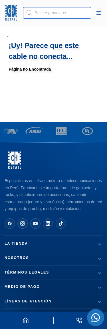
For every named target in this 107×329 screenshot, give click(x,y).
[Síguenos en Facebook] (10, 223)
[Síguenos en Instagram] (22, 223)
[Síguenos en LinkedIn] (48, 223)
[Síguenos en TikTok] (61, 223)
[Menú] (98, 13)
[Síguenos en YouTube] (35, 223)
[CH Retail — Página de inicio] (15, 160)
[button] (95, 317)
